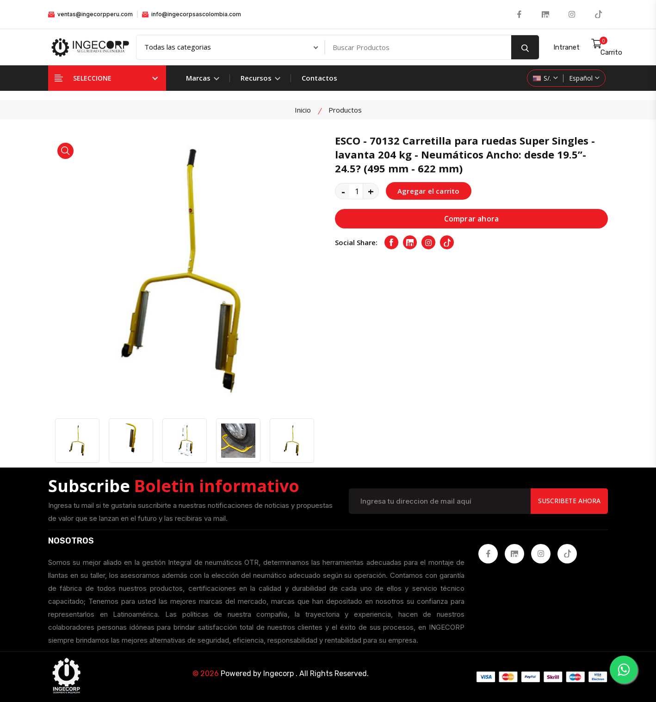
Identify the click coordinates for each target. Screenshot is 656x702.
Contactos (319, 77)
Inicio (303, 109)
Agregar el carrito (428, 191)
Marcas (202, 77)
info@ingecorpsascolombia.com (191, 14)
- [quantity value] (343, 191)
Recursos (260, 77)
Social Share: (356, 242)
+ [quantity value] (371, 191)
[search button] (525, 47)
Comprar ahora (471, 219)
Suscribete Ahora (569, 500)
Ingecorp (278, 673)
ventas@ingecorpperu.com (90, 14)
